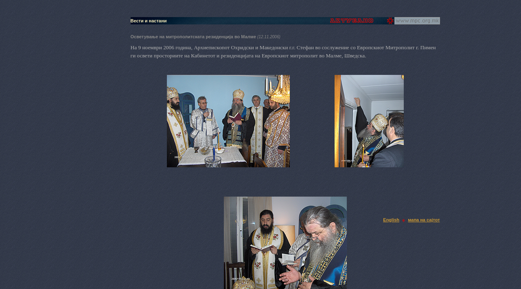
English (391, 219)
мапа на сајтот (424, 219)
